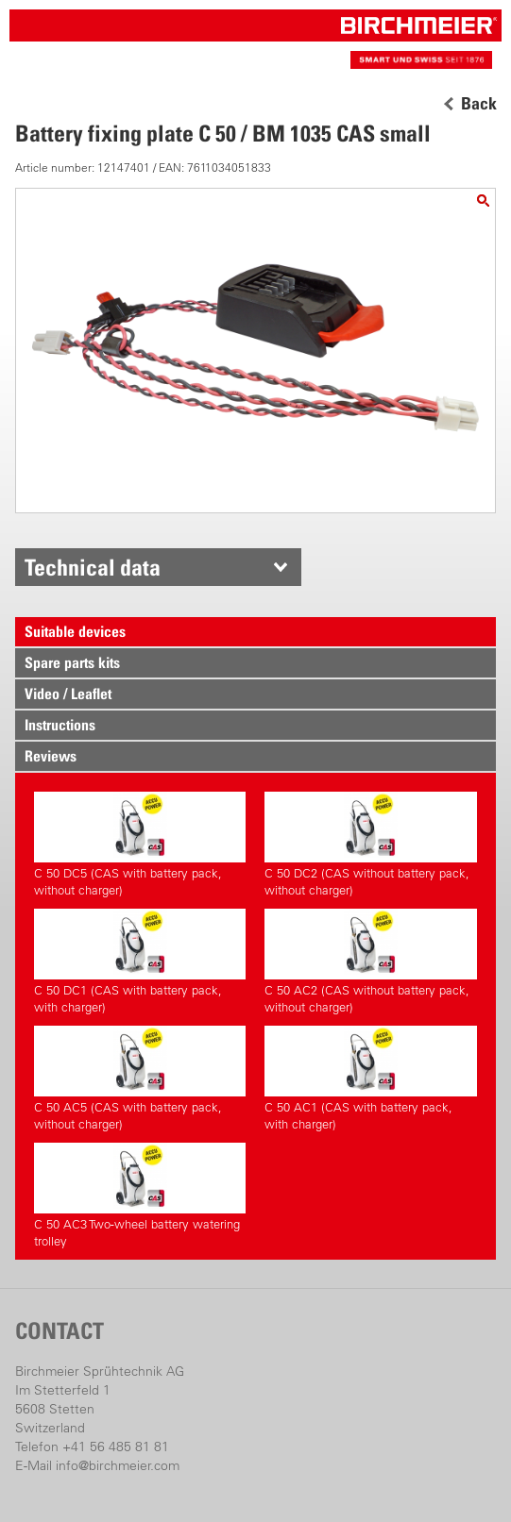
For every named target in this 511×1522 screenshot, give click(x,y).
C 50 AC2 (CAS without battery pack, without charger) (370, 961)
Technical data (93, 567)
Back (479, 103)
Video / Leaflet (68, 693)
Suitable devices (75, 631)
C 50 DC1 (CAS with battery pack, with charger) (140, 961)
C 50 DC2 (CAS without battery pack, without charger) (370, 844)
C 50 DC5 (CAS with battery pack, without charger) (140, 844)
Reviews (51, 755)
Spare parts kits (72, 662)
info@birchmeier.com (117, 1465)
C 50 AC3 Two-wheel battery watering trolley (140, 1195)
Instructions (60, 724)
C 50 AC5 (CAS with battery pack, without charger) (140, 1078)
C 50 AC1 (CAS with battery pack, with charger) (370, 1078)
